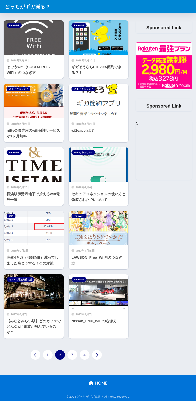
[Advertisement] (164, 153)
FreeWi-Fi (14, 25)
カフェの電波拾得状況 (20, 279)
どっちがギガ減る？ (28, 6)
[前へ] (35, 355)
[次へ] (97, 355)
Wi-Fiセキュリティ (18, 88)
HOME (98, 383)
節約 (11, 215)
